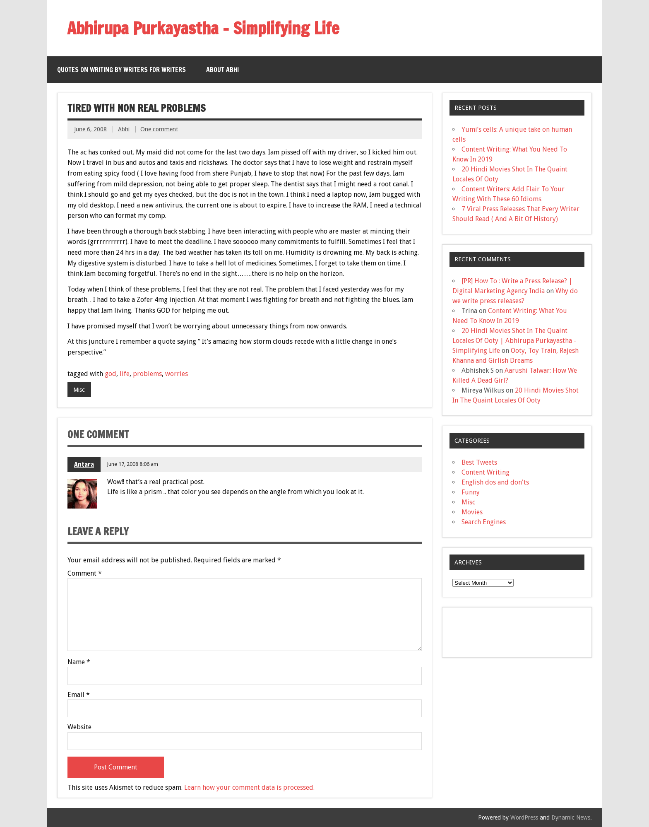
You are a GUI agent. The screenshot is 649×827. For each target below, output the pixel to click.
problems (147, 374)
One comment (159, 129)
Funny (471, 492)
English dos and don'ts (495, 482)
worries (176, 374)
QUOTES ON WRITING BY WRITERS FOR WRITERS (121, 69)
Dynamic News (570, 817)
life (125, 374)
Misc (79, 389)
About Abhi (222, 69)
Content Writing (486, 472)
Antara (84, 464)
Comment (84, 573)
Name (78, 662)
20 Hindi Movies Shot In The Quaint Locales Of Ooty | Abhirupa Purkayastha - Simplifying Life (514, 340)
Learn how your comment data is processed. (249, 787)
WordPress (524, 817)
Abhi (124, 129)
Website (79, 727)
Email (78, 695)
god (110, 374)
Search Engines (484, 522)
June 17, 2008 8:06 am (132, 464)
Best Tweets (479, 462)
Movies (472, 512)
